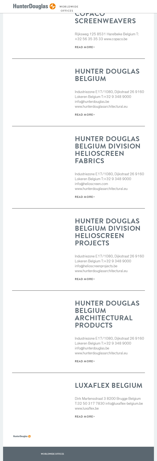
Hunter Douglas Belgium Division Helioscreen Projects (108, 232)
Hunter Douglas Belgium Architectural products (107, 314)
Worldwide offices (68, 9)
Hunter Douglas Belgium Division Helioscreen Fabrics (108, 150)
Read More (84, 47)
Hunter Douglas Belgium (107, 75)
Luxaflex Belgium (109, 385)
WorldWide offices (52, 453)
